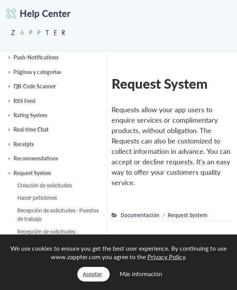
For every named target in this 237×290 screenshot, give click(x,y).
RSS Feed (24, 101)
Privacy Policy (166, 256)
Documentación (140, 215)
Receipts (23, 144)
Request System (32, 173)
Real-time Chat (30, 129)
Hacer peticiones (37, 198)
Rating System (30, 115)
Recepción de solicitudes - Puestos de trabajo (58, 214)
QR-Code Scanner (34, 86)
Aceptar (92, 274)
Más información (141, 273)
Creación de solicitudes (44, 185)
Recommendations (35, 158)
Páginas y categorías (37, 72)
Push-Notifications (35, 57)
